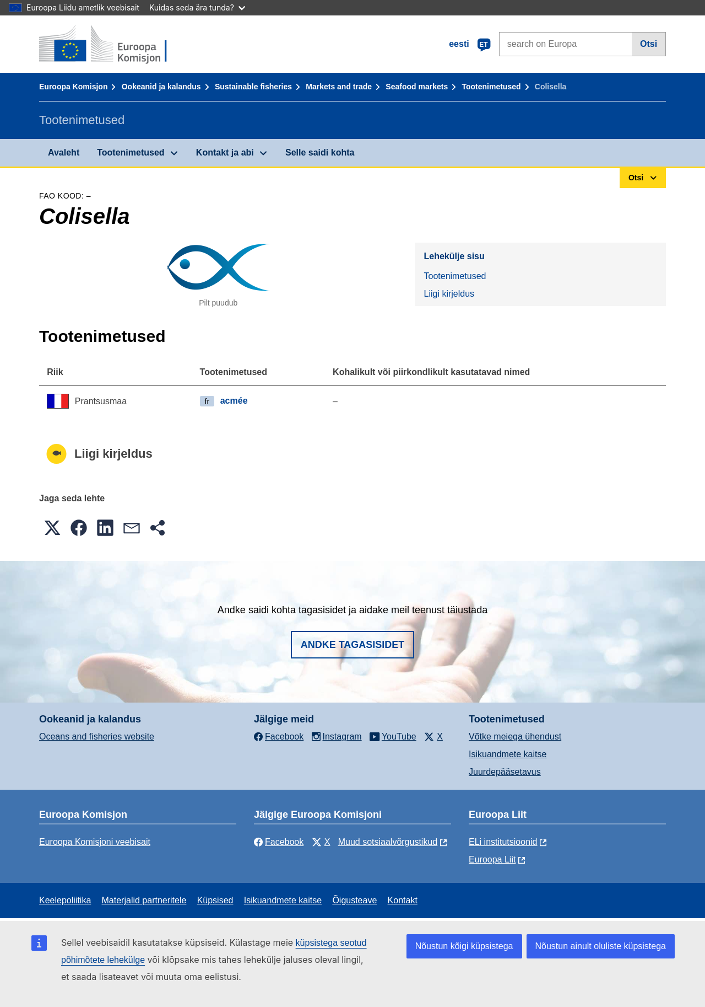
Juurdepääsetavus (505, 771)
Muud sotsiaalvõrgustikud (388, 842)
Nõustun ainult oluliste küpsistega (600, 946)
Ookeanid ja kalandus (161, 86)
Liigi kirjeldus (449, 293)
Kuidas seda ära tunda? (197, 7)
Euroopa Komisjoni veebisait (94, 842)
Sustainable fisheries (253, 86)
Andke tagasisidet (353, 644)
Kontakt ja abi (225, 152)
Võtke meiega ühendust (515, 736)
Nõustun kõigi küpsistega (464, 946)
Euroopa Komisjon (73, 86)
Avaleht (63, 152)
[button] (52, 528)
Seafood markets (417, 86)
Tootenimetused (491, 86)
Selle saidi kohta (319, 152)
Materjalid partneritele (144, 900)
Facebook (278, 842)
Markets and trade (339, 86)
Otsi (648, 44)
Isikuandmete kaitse (507, 754)
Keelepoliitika (65, 900)
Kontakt (402, 900)
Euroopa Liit (492, 859)
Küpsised (215, 900)
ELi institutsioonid (503, 842)
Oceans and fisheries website (96, 736)
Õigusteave (354, 900)
